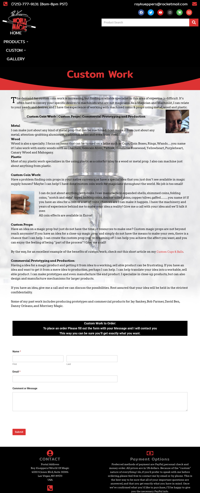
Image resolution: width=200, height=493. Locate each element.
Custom (112, 35)
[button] (83, 35)
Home (58, 35)
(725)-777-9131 (35, 471)
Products (83, 35)
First (14, 340)
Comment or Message (24, 364)
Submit (19, 408)
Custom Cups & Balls (171, 228)
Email (16, 348)
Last (69, 340)
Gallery (138, 35)
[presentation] (36, 403)
